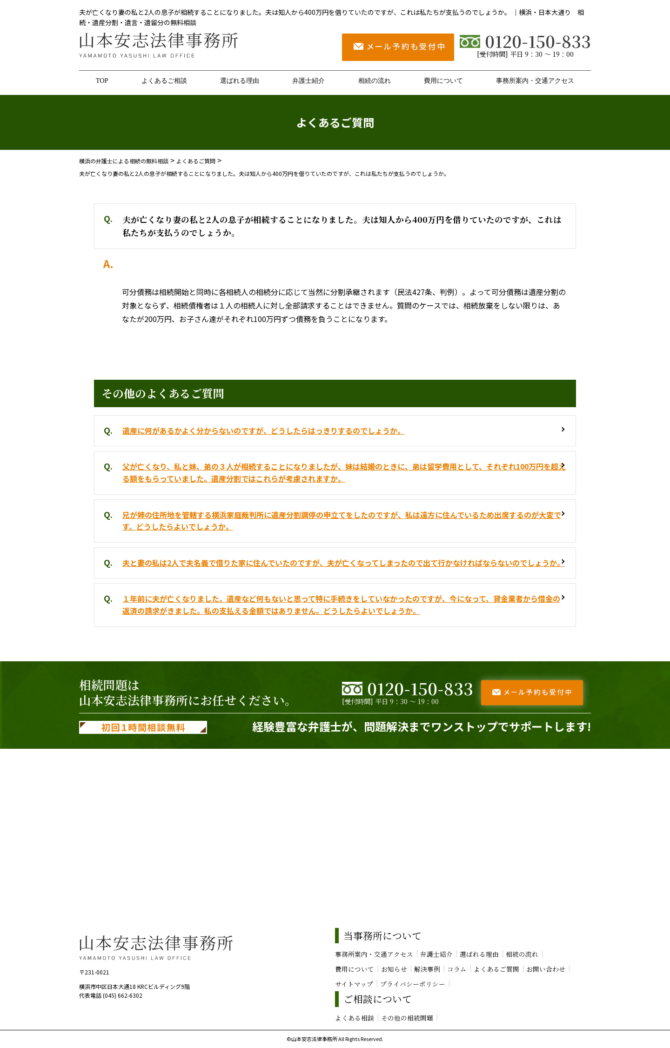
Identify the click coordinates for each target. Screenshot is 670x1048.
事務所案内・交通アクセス (535, 80)
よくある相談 (354, 1017)
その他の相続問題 (407, 1017)
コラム (457, 969)
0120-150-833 (525, 41)
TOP (102, 80)
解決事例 (427, 969)
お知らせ (394, 969)
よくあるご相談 (164, 80)
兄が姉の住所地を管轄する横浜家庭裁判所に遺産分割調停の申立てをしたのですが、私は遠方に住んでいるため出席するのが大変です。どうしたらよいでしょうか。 (341, 520)
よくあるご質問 (496, 969)
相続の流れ (374, 80)
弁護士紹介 (308, 80)
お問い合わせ (545, 969)
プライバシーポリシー (412, 983)
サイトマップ (354, 983)
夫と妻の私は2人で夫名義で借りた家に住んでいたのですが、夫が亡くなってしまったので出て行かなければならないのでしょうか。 (343, 562)
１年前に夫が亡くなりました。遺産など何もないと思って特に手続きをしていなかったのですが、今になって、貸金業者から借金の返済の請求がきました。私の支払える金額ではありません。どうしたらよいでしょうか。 (341, 604)
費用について (443, 80)
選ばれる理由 (239, 80)
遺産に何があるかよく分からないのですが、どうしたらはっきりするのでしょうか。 (263, 430)
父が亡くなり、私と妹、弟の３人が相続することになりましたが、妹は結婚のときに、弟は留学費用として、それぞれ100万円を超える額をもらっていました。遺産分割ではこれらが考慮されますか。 (344, 472)
